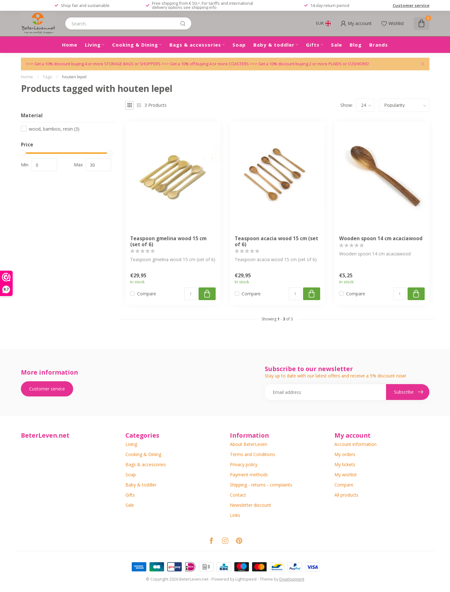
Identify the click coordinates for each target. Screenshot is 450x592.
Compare (146, 293)
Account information (355, 444)
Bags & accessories (195, 45)
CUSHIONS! (358, 64)
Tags (47, 77)
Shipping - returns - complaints (261, 485)
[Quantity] (190, 293)
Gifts (313, 45)
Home (69, 45)
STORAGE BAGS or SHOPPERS (133, 64)
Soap (239, 45)
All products (346, 495)
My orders (344, 454)
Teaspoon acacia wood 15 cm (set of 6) (276, 242)
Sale (336, 45)
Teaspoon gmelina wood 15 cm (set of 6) (168, 242)
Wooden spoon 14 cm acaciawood (380, 238)
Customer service (411, 5)
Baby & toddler (274, 45)
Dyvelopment (291, 579)
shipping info (204, 7)
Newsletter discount (250, 505)
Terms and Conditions (252, 454)
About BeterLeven (248, 444)
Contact (238, 495)
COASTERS (239, 64)
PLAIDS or (338, 64)
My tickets (344, 464)
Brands (378, 45)
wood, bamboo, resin (54, 128)
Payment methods (249, 475)
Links (235, 515)
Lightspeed (246, 579)
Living (93, 45)
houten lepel (74, 77)
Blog (356, 45)
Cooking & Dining (135, 45)
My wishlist (345, 475)
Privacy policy (243, 464)
